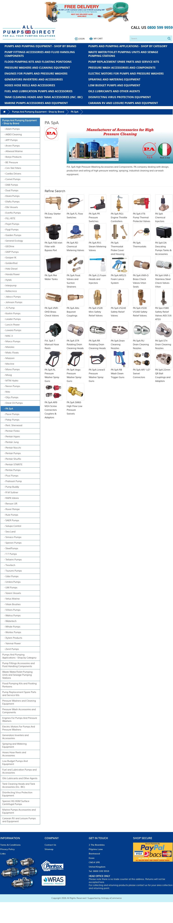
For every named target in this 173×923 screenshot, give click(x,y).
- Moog (7, 375)
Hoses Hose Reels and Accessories (30, 85)
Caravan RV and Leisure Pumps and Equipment (123, 103)
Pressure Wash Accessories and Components (121, 68)
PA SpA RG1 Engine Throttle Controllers (119, 212)
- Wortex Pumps (11, 632)
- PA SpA (7, 408)
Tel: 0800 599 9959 (99, 871)
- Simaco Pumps (11, 537)
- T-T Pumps (9, 554)
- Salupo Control (11, 526)
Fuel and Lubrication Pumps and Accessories (38, 91)
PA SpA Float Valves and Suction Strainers (75, 275)
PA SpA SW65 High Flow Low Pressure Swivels (75, 402)
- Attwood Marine (12, 151)
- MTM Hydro (10, 380)
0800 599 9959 (160, 27)
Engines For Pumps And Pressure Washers (36, 73)
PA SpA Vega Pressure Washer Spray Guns (75, 370)
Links (3, 853)
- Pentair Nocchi (11, 447)
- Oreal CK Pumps (12, 403)
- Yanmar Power (11, 643)
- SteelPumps (10, 548)
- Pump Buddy (10, 487)
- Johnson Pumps (12, 302)
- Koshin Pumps (11, 313)
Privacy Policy (7, 849)
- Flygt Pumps (10, 229)
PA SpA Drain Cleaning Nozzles (119, 339)
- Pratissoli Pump (12, 481)
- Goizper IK (9, 257)
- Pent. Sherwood (12, 425)
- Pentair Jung (10, 442)
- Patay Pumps (10, 419)
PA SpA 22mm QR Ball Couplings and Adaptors (164, 370)
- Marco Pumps (11, 341)
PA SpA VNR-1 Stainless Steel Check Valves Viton (164, 275)
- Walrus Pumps (11, 615)
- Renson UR (9, 503)
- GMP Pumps (10, 252)
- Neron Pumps (11, 386)
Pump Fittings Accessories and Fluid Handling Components (40, 54)
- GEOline (8, 246)
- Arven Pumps (11, 145)
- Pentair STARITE (12, 464)
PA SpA (74, 111)
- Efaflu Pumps (11, 201)
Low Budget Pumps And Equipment (114, 85)
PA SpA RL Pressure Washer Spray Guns (53, 370)
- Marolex (8, 347)
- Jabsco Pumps (11, 296)
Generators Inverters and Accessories (34, 79)
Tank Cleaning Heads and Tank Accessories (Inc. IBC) (44, 97)
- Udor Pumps (10, 576)
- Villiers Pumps (11, 610)
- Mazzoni (8, 358)
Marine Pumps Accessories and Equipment (36, 103)
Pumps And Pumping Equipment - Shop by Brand (40, 46)
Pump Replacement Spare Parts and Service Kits (123, 62)
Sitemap (49, 849)
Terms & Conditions (10, 844)
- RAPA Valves (10, 498)
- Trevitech (8, 565)
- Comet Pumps (11, 179)
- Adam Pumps (11, 129)
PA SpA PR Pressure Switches (97, 212)
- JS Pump (8, 308)
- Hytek (7, 280)
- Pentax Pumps (11, 470)
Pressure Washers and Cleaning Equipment (37, 68)
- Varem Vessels (11, 593)
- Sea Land (8, 531)
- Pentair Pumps (11, 453)
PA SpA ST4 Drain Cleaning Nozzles (164, 339)
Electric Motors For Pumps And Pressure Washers (126, 73)
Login (81, 38)
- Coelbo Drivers (11, 173)
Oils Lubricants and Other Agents (114, 91)
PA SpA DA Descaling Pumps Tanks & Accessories (164, 243)
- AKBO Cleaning (12, 134)
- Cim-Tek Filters (11, 168)
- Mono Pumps (11, 369)
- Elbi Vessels (10, 207)
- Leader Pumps (11, 319)
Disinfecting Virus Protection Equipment (119, 97)
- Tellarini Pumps (12, 559)
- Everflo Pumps (11, 212)
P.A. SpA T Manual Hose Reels (53, 339)
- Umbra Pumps (11, 582)
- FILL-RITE (8, 218)
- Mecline (8, 363)
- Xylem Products (12, 638)
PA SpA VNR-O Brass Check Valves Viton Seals (141, 275)
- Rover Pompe (11, 509)
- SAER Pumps (10, 520)
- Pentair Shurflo (11, 459)
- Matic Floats (10, 352)
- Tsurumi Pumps (12, 570)
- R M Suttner (10, 492)
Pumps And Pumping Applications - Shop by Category (127, 46)
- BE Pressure (10, 162)
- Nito (6, 391)
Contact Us (50, 844)
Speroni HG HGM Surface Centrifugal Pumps (15, 803)
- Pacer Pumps (10, 414)
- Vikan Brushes (11, 604)
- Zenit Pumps (10, 649)
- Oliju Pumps (10, 397)
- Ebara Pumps (11, 196)
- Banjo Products (11, 157)
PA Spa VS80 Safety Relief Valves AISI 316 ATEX (164, 308)
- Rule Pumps (10, 515)
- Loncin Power (11, 324)
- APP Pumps (10, 140)
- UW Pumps (9, 587)
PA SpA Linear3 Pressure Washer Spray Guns (97, 370)
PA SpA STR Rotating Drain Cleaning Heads (75, 339)
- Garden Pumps (11, 235)
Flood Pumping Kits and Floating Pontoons (38, 62)
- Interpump (9, 285)
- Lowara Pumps (11, 330)
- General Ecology (12, 240)
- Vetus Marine (11, 598)
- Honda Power (11, 274)
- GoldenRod (9, 263)
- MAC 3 (7, 336)
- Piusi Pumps (10, 475)
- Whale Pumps (11, 626)
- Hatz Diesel (10, 268)
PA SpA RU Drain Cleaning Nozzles (141, 339)
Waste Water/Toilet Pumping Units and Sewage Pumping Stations (123, 54)
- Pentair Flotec (11, 431)
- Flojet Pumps (10, 224)
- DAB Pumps (10, 185)
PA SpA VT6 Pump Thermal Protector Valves (141, 212)
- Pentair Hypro (11, 436)
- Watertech (9, 621)
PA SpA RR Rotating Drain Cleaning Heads (97, 339)
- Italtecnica (9, 291)
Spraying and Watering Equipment (114, 79)
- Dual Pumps (10, 190)
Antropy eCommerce (111, 898)
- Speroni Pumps (11, 542)
